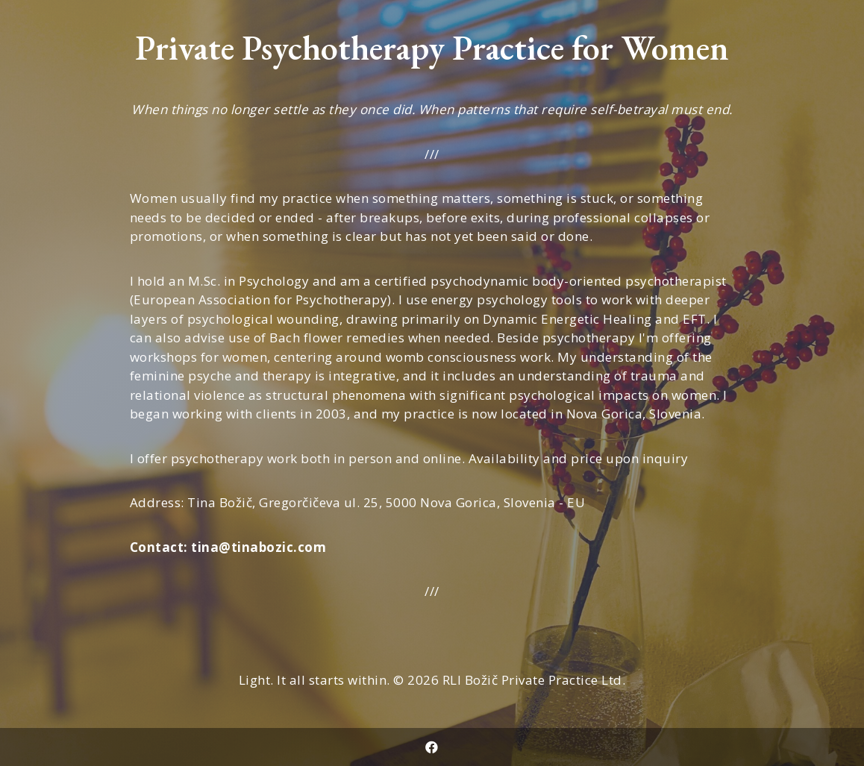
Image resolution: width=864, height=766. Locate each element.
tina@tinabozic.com (258, 547)
